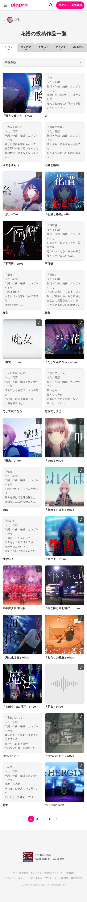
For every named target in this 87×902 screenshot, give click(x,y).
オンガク (26, 48)
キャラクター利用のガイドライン (46, 873)
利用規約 (70, 873)
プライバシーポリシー (15, 878)
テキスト (61, 48)
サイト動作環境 (20, 873)
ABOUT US (76, 878)
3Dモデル (78, 48)
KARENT (63, 878)
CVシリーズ (50, 878)
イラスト (43, 48)
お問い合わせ (35, 878)
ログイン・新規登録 (70, 5)
